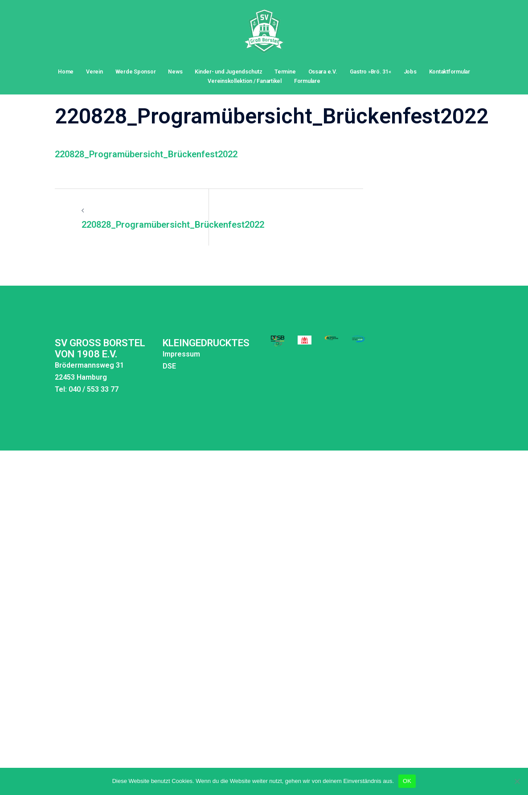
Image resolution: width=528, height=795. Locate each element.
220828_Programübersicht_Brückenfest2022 (146, 135)
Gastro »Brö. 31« (370, 71)
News (175, 71)
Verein (94, 71)
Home (66, 71)
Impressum (146, 335)
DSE (134, 347)
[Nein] (516, 781)
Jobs (410, 71)
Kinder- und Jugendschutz (228, 71)
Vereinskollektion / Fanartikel (244, 81)
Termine (284, 71)
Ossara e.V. (322, 71)
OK (407, 781)
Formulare (307, 81)
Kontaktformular (449, 71)
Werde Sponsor (135, 71)
